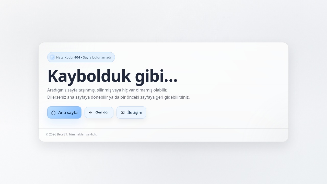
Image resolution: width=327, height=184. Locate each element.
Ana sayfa (64, 112)
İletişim (131, 112)
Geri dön (99, 112)
